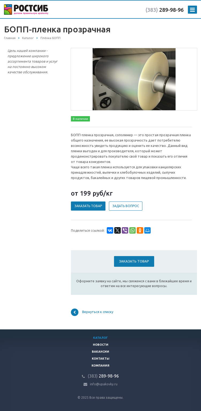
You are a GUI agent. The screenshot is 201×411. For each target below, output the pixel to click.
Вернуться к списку (92, 312)
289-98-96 (165, 10)
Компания (100, 365)
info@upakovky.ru (103, 384)
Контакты (100, 358)
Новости (100, 344)
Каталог (100, 337)
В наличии (80, 118)
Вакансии (100, 351)
